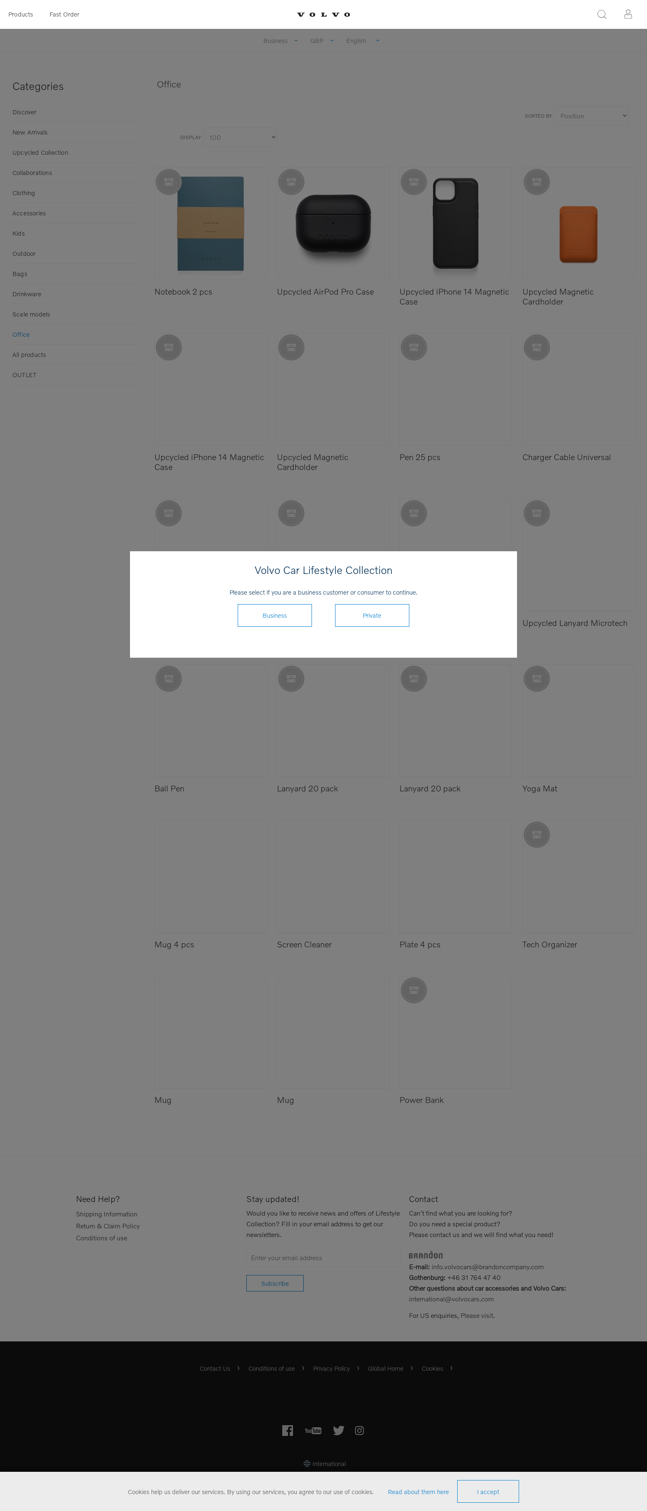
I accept (488, 1491)
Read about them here (418, 1491)
